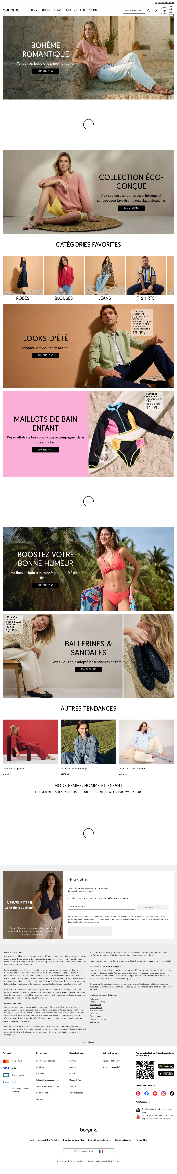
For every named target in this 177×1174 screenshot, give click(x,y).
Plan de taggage (76, 1092)
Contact (39, 1099)
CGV (32, 1140)
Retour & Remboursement (47, 1080)
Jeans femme (95, 1004)
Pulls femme (95, 999)
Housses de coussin (98, 1019)
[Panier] (171, 10)
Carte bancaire (18, 1075)
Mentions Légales (123, 1140)
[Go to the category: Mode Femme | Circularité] (88, 192)
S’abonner (152, 907)
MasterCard (17, 1061)
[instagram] (163, 1093)
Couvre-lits (94, 1022)
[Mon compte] (157, 10)
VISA (14, 1068)
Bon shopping (46, 71)
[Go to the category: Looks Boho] (88, 57)
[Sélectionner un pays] (88, 1151)
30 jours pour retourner (164, 2)
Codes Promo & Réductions (47, 1086)
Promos (72, 1086)
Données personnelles (89, 922)
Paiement (7, 1053)
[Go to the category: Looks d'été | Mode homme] (88, 346)
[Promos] (93, 10)
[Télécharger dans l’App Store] (166, 1074)
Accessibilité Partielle (48, 1140)
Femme (72, 1061)
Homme (72, 1067)
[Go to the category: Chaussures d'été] (88, 656)
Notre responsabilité (111, 1067)
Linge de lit (94, 1013)
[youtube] (155, 1093)
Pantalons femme (97, 1001)
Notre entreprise (110, 1053)
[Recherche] (148, 10)
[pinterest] (138, 1093)
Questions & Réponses (45, 1061)
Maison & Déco (75, 1080)
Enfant (72, 1073)
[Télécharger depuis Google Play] (166, 1066)
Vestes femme (96, 1007)
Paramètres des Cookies (99, 1140)
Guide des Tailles (43, 1092)
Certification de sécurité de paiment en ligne (158, 1111)
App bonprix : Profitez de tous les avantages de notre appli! (155, 1054)
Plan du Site (141, 1140)
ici (137, 919)
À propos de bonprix (111, 1061)
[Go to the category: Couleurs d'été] (88, 569)
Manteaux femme (97, 1010)
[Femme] (35, 10)
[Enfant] (59, 10)
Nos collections (76, 1053)
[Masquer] (88, 1042)
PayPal (15, 1082)
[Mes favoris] (164, 10)
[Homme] (46, 10)
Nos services (41, 1053)
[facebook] (146, 1093)
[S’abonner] (153, 907)
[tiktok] (172, 1093)
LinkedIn (167, 961)
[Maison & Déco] (76, 10)
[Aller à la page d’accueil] (17, 10)
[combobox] (134, 11)
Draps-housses (96, 1016)
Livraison (40, 1067)
